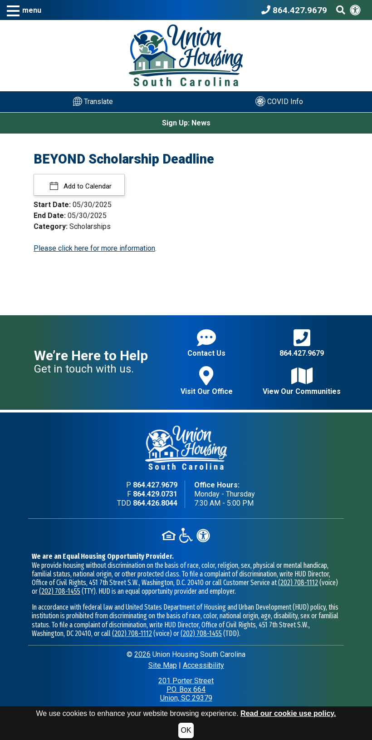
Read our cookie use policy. (288, 713)
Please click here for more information (94, 248)
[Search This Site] (340, 10)
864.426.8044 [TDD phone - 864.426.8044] (155, 503)
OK (186, 730)
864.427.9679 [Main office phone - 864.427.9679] (155, 485)
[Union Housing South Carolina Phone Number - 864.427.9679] (296, 10)
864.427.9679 (301, 343)
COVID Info (279, 101)
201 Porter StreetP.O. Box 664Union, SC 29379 (186, 689)
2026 (142, 654)
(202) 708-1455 (59, 591)
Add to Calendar (87, 186)
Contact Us (206, 343)
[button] (24, 10)
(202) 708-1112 (298, 582)
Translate (93, 101)
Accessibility (203, 665)
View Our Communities (302, 381)
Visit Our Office (207, 381)
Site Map (162, 665)
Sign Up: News (186, 123)
